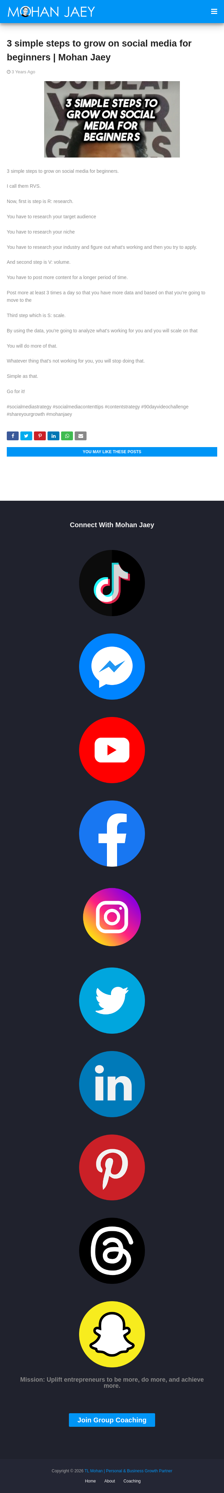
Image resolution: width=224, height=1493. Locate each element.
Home (90, 1481)
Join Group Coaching (111, 1420)
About (109, 1481)
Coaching (132, 1481)
